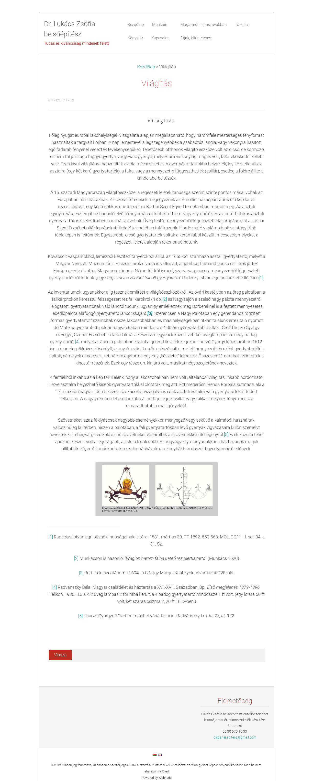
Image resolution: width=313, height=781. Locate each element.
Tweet (256, 654)
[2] (164, 299)
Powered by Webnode (157, 778)
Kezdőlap (146, 66)
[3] (81, 572)
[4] (77, 341)
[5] (226, 434)
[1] (261, 277)
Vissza (60, 655)
